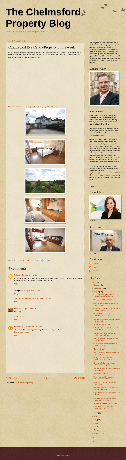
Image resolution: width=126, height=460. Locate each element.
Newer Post (11, 378)
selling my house (45, 298)
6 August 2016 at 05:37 (30, 309)
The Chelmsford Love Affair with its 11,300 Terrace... (105, 339)
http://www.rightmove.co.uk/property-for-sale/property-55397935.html (32, 107)
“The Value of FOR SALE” (102, 300)
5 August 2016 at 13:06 (32, 291)
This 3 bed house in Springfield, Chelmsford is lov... (104, 334)
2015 (94, 438)
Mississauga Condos (21, 332)
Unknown (17, 275)
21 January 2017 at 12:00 (33, 327)
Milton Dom (18, 327)
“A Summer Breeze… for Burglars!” (105, 403)
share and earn (19, 316)
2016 (94, 282)
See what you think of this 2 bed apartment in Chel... (104, 399)
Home (46, 378)
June (96, 416)
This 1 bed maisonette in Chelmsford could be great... (106, 353)
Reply (16, 283)
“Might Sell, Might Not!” (101, 373)
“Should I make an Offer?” (102, 324)
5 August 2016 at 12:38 (30, 275)
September (98, 288)
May (95, 420)
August (96, 292)
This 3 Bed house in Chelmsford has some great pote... (106, 388)
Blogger (67, 455)
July (95, 413)
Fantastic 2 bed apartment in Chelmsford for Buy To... (103, 408)
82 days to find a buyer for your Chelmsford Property (104, 364)
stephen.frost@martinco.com (99, 173)
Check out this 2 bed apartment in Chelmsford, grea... (105, 344)
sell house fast (19, 298)
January (97, 433)
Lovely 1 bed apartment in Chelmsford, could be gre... (103, 358)
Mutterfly (17, 309)
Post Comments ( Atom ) (24, 383)
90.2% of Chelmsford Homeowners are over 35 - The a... (105, 315)
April (95, 423)
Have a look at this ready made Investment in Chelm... (104, 378)
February (97, 430)
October (97, 285)
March (96, 426)
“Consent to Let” (99, 349)
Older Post (79, 378)
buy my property (32, 298)
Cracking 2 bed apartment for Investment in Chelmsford (103, 295)
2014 (94, 441)
